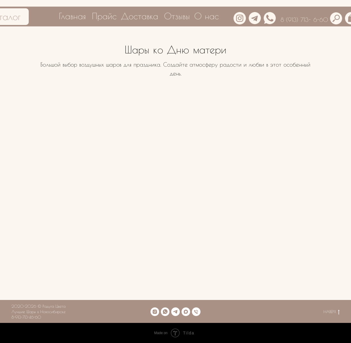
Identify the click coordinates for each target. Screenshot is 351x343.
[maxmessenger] (186, 311)
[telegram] (175, 311)
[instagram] (155, 311)
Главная (72, 16)
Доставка (139, 16)
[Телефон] (196, 311)
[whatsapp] (165, 311)
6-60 (320, 19)
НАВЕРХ (331, 312)
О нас (206, 16)
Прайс (104, 16)
